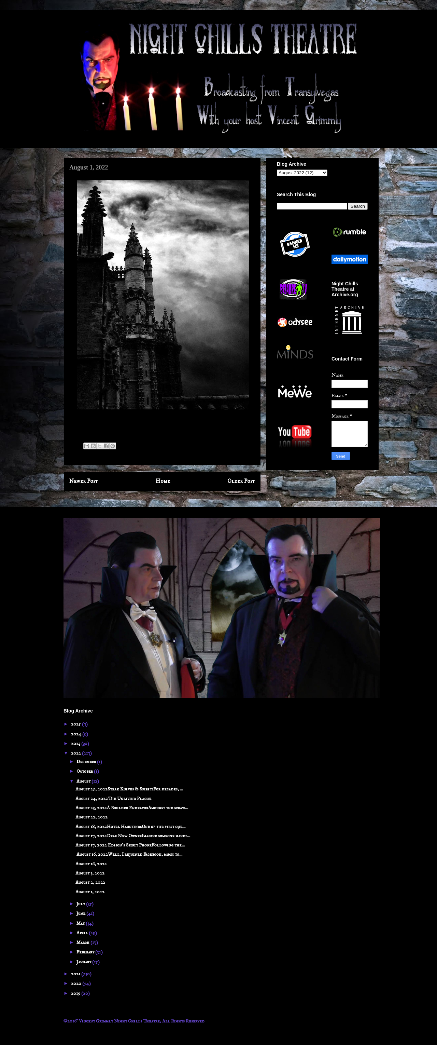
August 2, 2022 (90, 882)
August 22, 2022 (91, 817)
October (85, 771)
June (81, 913)
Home (163, 481)
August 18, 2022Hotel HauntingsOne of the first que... (130, 827)
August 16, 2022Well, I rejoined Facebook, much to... (128, 854)
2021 (76, 974)
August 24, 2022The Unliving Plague (113, 799)
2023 (76, 744)
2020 (76, 983)
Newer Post (83, 481)
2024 (76, 734)
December (86, 762)
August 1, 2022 (89, 892)
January (84, 962)
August (83, 781)
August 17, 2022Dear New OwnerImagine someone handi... (132, 836)
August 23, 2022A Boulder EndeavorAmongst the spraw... (131, 808)
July (81, 904)
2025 (76, 724)
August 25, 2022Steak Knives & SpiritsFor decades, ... (129, 789)
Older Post (241, 481)
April (82, 933)
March (83, 942)
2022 (76, 753)
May (81, 923)
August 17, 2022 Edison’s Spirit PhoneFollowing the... (130, 845)
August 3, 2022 (89, 873)
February (85, 952)
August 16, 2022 (91, 864)
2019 (76, 993)
